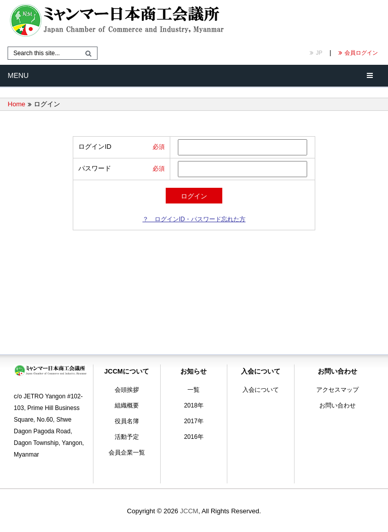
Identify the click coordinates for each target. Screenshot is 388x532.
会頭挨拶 (127, 389)
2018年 (194, 405)
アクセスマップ (337, 389)
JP (316, 52)
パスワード (94, 168)
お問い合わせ (337, 405)
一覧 (193, 389)
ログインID (94, 146)
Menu (18, 75)
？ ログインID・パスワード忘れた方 (194, 219)
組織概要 (127, 405)
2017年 (194, 421)
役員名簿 (127, 421)
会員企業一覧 (127, 452)
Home (16, 104)
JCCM (189, 511)
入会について (261, 389)
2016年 (194, 436)
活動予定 (127, 436)
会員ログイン (358, 52)
